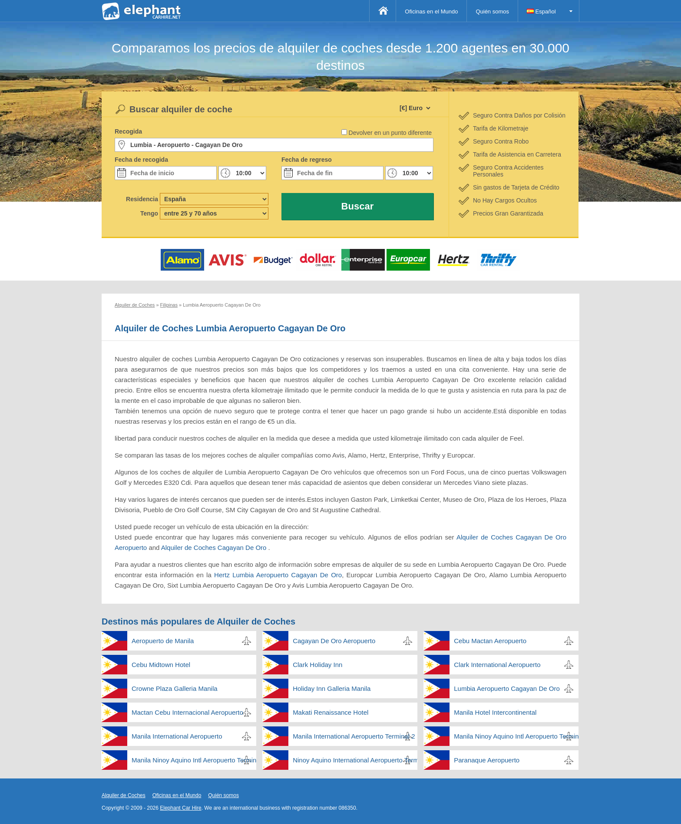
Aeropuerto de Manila (163, 640)
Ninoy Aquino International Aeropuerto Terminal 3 (355, 760)
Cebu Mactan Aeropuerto (490, 640)
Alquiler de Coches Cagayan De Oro (214, 547)
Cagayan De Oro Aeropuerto (334, 640)
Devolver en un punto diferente (390, 132)
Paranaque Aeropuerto (486, 760)
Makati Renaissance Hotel (330, 712)
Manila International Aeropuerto (177, 736)
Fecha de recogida (141, 159)
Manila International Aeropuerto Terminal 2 (354, 736)
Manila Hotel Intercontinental (495, 712)
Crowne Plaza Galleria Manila (175, 688)
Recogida (128, 131)
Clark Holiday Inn (317, 664)
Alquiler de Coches (123, 795)
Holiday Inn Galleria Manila (331, 688)
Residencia (142, 199)
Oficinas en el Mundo (431, 11)
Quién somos (492, 11)
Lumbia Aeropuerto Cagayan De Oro (506, 688)
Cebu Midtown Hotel (161, 664)
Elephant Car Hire (180, 808)
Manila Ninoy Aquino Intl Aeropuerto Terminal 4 (194, 760)
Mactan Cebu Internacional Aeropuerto (187, 712)
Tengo (149, 213)
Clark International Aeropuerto (497, 664)
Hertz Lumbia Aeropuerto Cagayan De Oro (278, 575)
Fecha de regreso (306, 159)
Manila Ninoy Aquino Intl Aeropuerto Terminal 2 (516, 736)
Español (541, 11)
